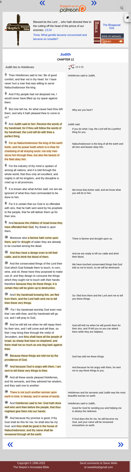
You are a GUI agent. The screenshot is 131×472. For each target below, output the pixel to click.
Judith (65, 54)
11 (6, 252)
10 (6, 237)
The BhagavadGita (111, 26)
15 (6, 324)
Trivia (36, 35)
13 (6, 294)
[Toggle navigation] (122, 8)
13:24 (48, 30)
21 (6, 417)
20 (6, 402)
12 (6, 263)
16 (6, 355)
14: (6, 309)
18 (6, 376)
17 (6, 366)
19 (6, 391)
